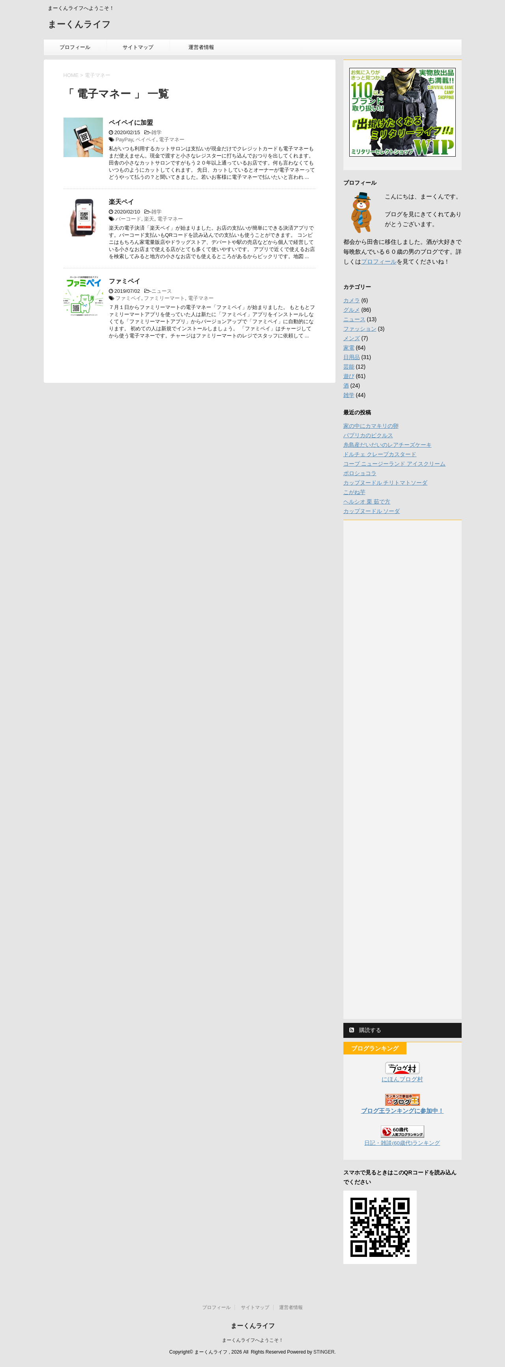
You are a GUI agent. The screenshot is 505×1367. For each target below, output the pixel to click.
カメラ (351, 300)
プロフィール (75, 47)
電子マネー (171, 139)
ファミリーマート (164, 298)
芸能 (348, 366)
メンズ (351, 338)
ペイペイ (146, 139)
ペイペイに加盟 (131, 122)
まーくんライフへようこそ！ (252, 1340)
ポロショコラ (359, 473)
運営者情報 (201, 47)
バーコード (128, 219)
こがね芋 (354, 492)
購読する (365, 1030)
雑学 (156, 132)
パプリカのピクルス (368, 435)
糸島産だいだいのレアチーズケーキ (387, 445)
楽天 (149, 219)
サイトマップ (138, 47)
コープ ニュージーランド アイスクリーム (394, 464)
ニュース (161, 291)
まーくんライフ (79, 25)
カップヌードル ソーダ (371, 511)
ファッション (359, 329)
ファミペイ (124, 281)
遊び (348, 376)
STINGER (323, 1352)
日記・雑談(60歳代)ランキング (402, 1143)
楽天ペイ (121, 201)
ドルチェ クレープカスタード (380, 454)
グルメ (351, 310)
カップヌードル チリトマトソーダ (385, 482)
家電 (348, 348)
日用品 (351, 357)
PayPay (124, 139)
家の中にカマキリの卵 (371, 426)
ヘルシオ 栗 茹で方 (367, 501)
